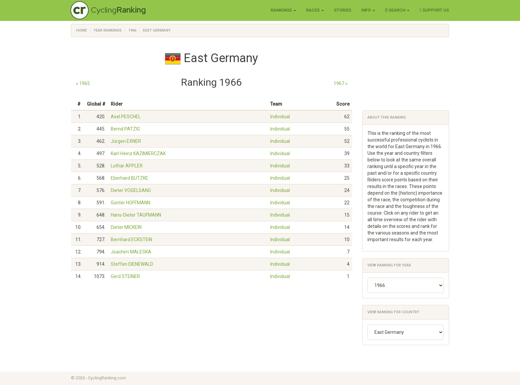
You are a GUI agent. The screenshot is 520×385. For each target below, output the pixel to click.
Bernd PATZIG (125, 129)
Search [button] (397, 10)
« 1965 (83, 83)
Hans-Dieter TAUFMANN (136, 215)
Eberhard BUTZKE (129, 178)
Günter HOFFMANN (130, 202)
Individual (280, 116)
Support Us (434, 10)
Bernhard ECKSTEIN (131, 239)
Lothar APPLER (127, 165)
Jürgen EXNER (126, 141)
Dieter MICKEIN (126, 227)
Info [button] (368, 10)
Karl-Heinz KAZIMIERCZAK (138, 153)
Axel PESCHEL (126, 116)
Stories (342, 10)
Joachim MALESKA (131, 251)
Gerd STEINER (125, 276)
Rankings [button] (283, 10)
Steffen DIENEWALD (132, 264)
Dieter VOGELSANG (131, 190)
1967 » (341, 83)
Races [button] (315, 10)
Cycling (118, 10)
